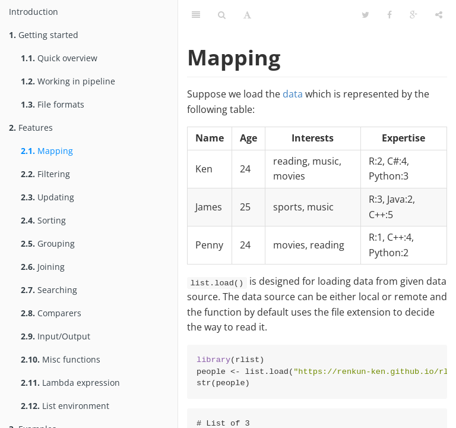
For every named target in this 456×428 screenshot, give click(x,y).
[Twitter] (365, 15)
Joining (43, 266)
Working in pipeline (68, 81)
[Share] (438, 15)
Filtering (45, 174)
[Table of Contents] (196, 15)
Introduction (33, 11)
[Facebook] (389, 15)
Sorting (43, 220)
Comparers (51, 313)
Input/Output (55, 336)
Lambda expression (70, 382)
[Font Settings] (247, 15)
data (293, 93)
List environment (65, 405)
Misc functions (60, 359)
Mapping (47, 150)
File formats (52, 104)
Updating (47, 197)
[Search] (222, 15)
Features (31, 127)
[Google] (413, 15)
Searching (49, 289)
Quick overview (59, 58)
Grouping (48, 243)
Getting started (43, 34)
